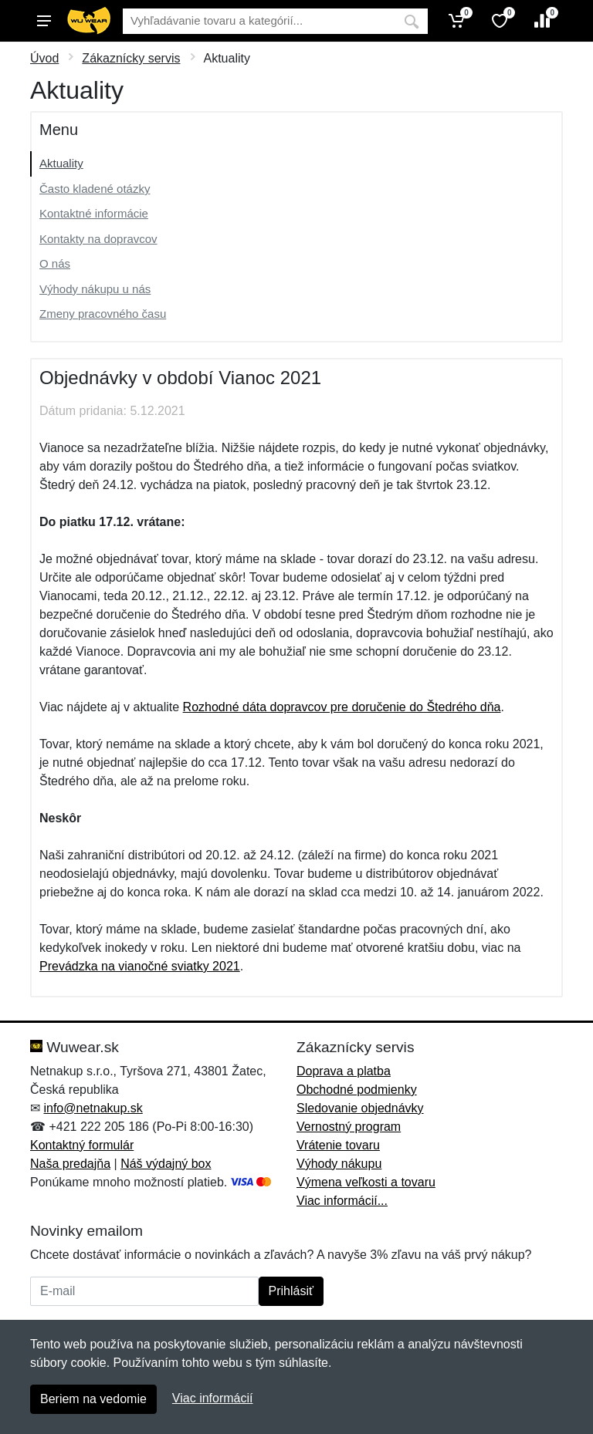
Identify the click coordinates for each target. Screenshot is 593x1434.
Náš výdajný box (165, 1163)
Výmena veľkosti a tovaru (365, 1182)
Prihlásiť (291, 1290)
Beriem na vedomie (93, 1398)
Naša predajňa (70, 1163)
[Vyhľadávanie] (259, 21)
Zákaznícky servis (131, 58)
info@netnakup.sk (92, 1108)
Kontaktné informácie (93, 213)
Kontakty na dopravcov (98, 238)
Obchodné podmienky (356, 1089)
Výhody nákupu (338, 1163)
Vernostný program (348, 1126)
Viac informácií (212, 1398)
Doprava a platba (343, 1071)
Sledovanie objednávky (360, 1108)
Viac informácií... (342, 1200)
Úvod (44, 58)
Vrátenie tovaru (338, 1145)
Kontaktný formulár (82, 1145)
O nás (54, 263)
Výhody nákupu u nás (95, 288)
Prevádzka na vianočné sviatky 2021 (139, 966)
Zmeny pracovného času (102, 313)
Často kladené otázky (94, 188)
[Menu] (44, 21)
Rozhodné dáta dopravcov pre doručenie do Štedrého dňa (342, 707)
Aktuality (61, 163)
